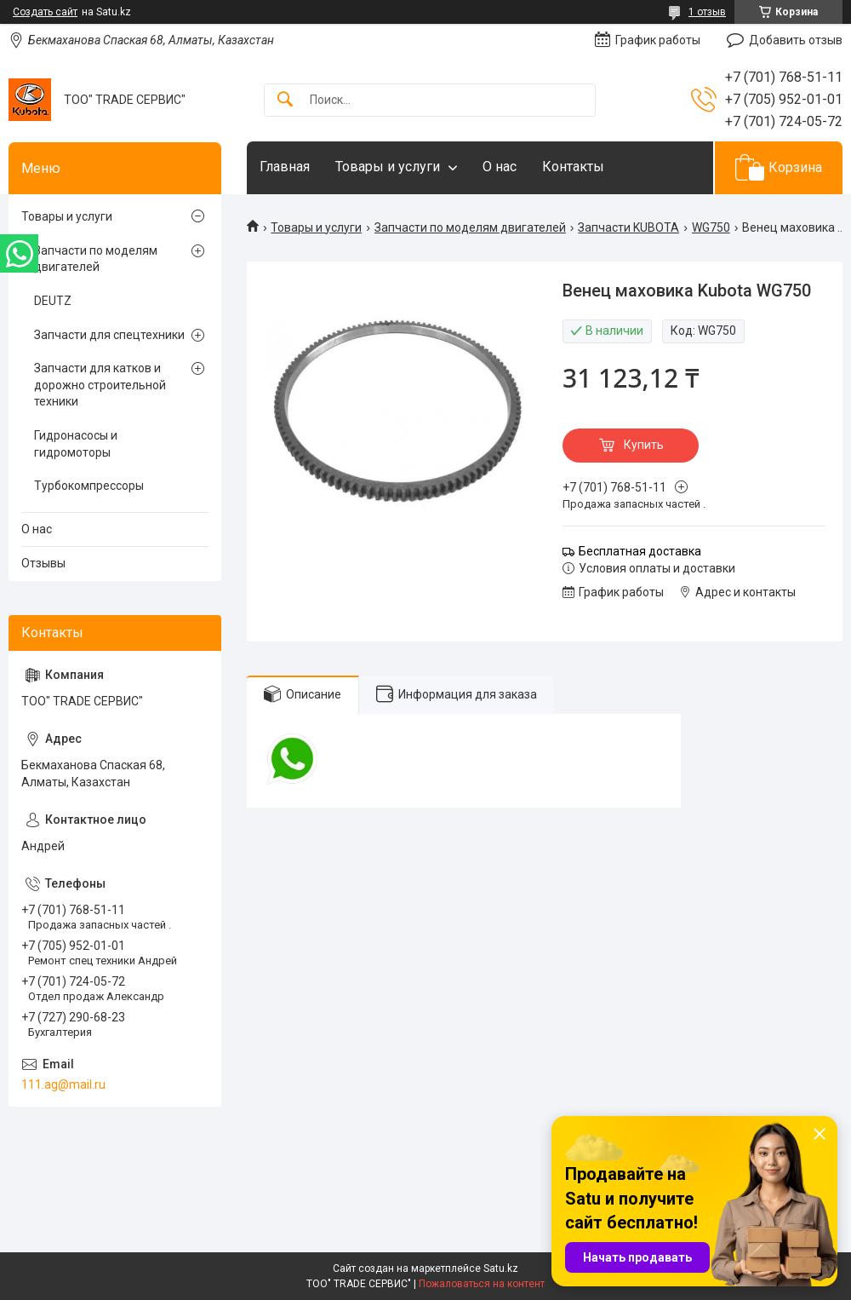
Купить (644, 445)
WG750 (711, 227)
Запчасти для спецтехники (109, 335)
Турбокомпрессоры (89, 485)
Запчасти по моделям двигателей (470, 227)
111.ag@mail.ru (63, 1084)
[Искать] (285, 100)
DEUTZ (52, 301)
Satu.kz (500, 1268)
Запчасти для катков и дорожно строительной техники (100, 384)
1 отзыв (707, 12)
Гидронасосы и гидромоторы (75, 444)
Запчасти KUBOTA (628, 227)
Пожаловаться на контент (482, 1284)
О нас (500, 166)
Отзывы (43, 563)
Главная (285, 166)
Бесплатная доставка (640, 551)
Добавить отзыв (795, 40)
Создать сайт (45, 12)
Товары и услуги (387, 166)
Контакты (573, 166)
